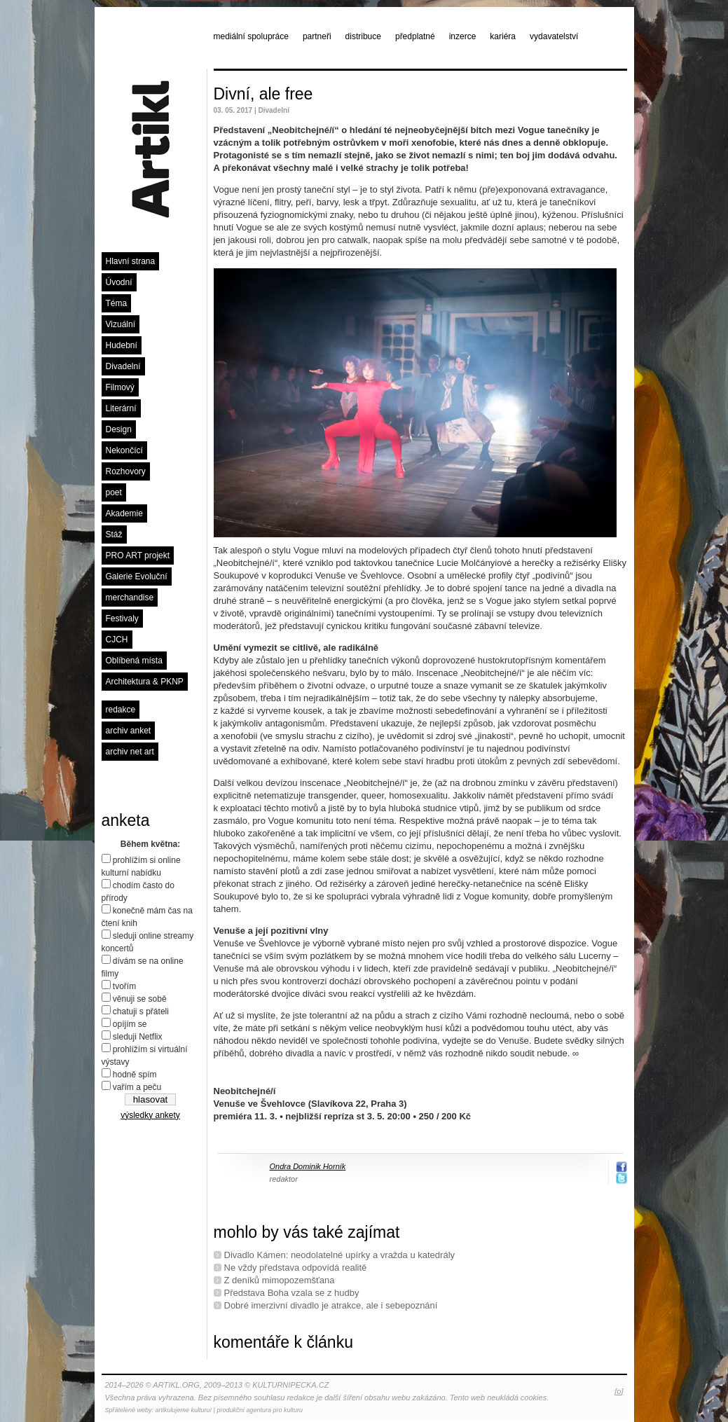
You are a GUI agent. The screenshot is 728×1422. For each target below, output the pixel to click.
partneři (317, 36)
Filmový (120, 387)
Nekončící (124, 450)
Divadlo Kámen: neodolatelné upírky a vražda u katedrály (339, 1255)
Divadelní (123, 366)
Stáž (114, 534)
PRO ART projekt (138, 555)
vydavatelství (554, 36)
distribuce (363, 36)
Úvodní (119, 282)
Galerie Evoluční (136, 576)
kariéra (503, 36)
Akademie (124, 513)
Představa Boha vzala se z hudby (291, 1293)
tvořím (124, 986)
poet (114, 492)
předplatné (415, 36)
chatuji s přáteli (141, 1011)
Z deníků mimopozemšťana (279, 1280)
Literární (121, 408)
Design (119, 429)
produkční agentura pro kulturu (260, 1410)
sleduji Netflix (138, 1037)
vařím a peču (137, 1087)
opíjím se (130, 1024)
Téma (117, 303)
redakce (121, 710)
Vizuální (120, 324)
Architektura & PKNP (145, 681)
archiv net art (130, 752)
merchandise (130, 597)
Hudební (121, 345)
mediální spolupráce (251, 36)
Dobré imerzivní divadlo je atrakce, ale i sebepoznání (331, 1305)
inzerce (462, 36)
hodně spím (135, 1074)
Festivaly (122, 618)
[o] (618, 1391)
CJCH (117, 639)
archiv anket (128, 731)
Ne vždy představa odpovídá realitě (295, 1267)
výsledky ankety (150, 1115)
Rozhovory (126, 471)
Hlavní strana (131, 261)
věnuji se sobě (140, 999)
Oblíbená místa (134, 660)
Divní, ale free (263, 94)
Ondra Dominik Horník (308, 1166)
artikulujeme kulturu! (184, 1410)
